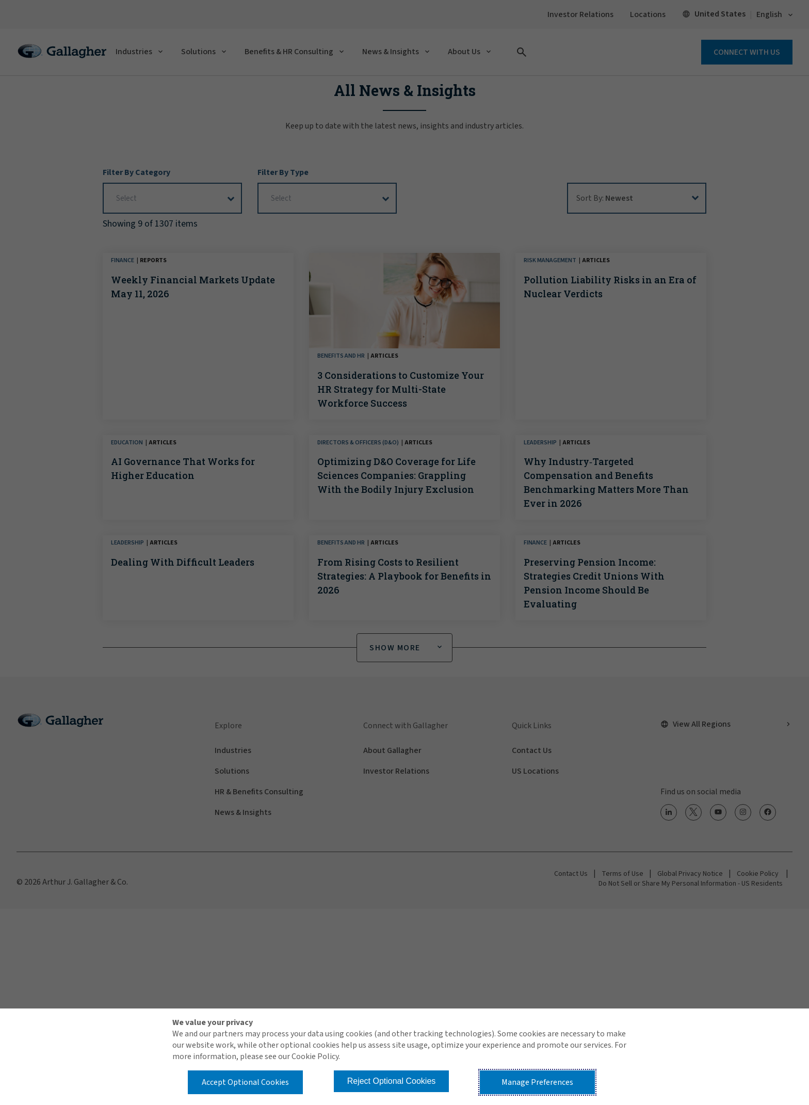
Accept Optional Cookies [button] (245, 1082)
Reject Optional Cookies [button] (391, 1081)
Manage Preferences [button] (537, 1082)
